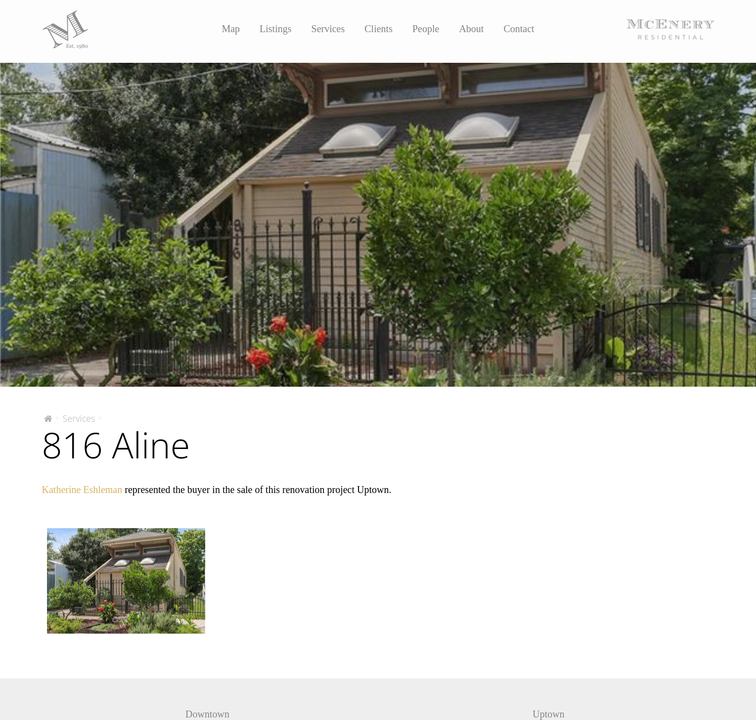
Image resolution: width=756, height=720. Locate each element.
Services (328, 28)
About (471, 28)
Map (231, 28)
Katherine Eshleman (82, 489)
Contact (518, 28)
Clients (378, 28)
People (425, 28)
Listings (275, 28)
